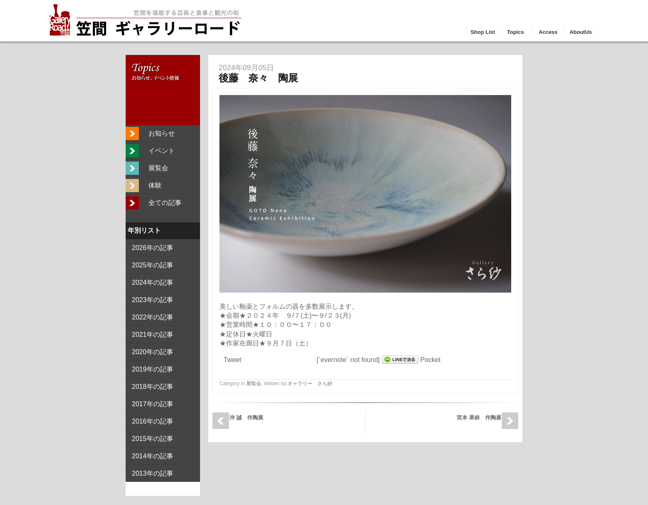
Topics (515, 32)
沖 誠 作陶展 (246, 417)
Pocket (430, 359)
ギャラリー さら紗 (310, 383)
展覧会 (253, 383)
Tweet (232, 359)
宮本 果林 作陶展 (479, 417)
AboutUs (580, 32)
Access (547, 32)
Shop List (483, 32)
